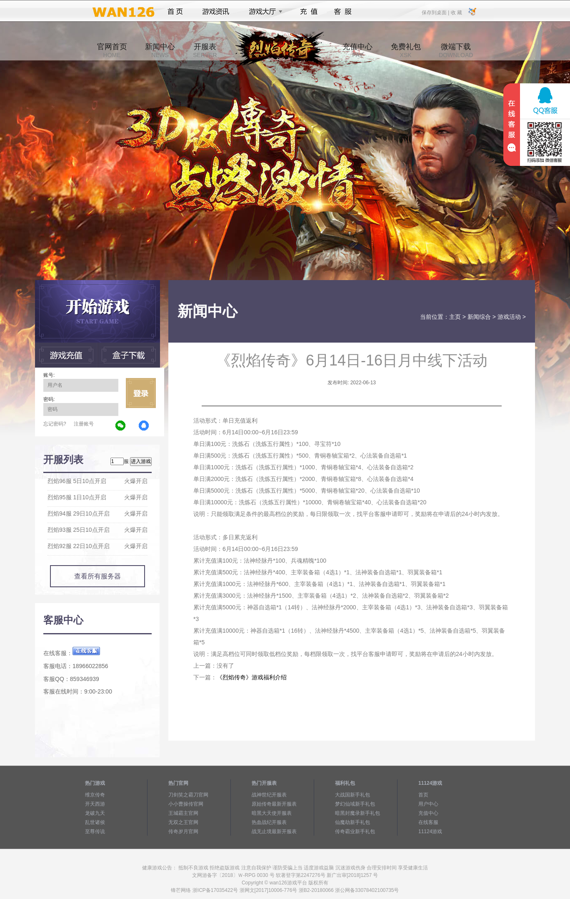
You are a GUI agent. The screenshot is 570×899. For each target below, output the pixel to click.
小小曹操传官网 (185, 804)
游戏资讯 (216, 11)
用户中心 (428, 804)
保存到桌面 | (436, 12)
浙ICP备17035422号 (215, 890)
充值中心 (357, 50)
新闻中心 (160, 50)
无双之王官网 (183, 822)
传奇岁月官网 (183, 831)
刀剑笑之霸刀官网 (188, 795)
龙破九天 (95, 813)
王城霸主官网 (183, 813)
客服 (343, 11)
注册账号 (84, 424)
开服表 (205, 50)
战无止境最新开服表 (274, 831)
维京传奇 (95, 795)
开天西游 (95, 804)
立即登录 (141, 393)
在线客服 (428, 822)
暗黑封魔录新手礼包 (357, 813)
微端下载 (456, 50)
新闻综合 (479, 316)
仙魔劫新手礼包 (352, 822)
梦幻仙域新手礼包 (355, 804)
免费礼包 (406, 50)
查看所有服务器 (97, 576)
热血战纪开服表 (269, 822)
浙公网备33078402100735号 (367, 890)
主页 (455, 316)
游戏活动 (509, 316)
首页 (175, 11)
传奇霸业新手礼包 (355, 831)
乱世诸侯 (95, 822)
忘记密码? (54, 424)
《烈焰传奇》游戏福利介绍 (252, 677)
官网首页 (112, 50)
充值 (308, 11)
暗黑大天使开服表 (272, 813)
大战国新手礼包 (352, 795)
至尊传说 (95, 831)
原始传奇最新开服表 (274, 804)
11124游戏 (430, 831)
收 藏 (456, 12)
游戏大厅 (263, 11)
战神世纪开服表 (269, 795)
